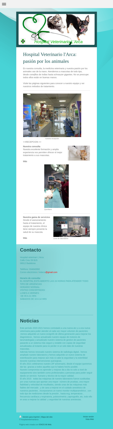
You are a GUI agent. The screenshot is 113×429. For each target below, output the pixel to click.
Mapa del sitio (46, 417)
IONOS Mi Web (45, 425)
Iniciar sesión (88, 417)
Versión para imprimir (29, 417)
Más (25, 161)
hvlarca (42, 272)
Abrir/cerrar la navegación (56, 4)
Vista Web (89, 419)
